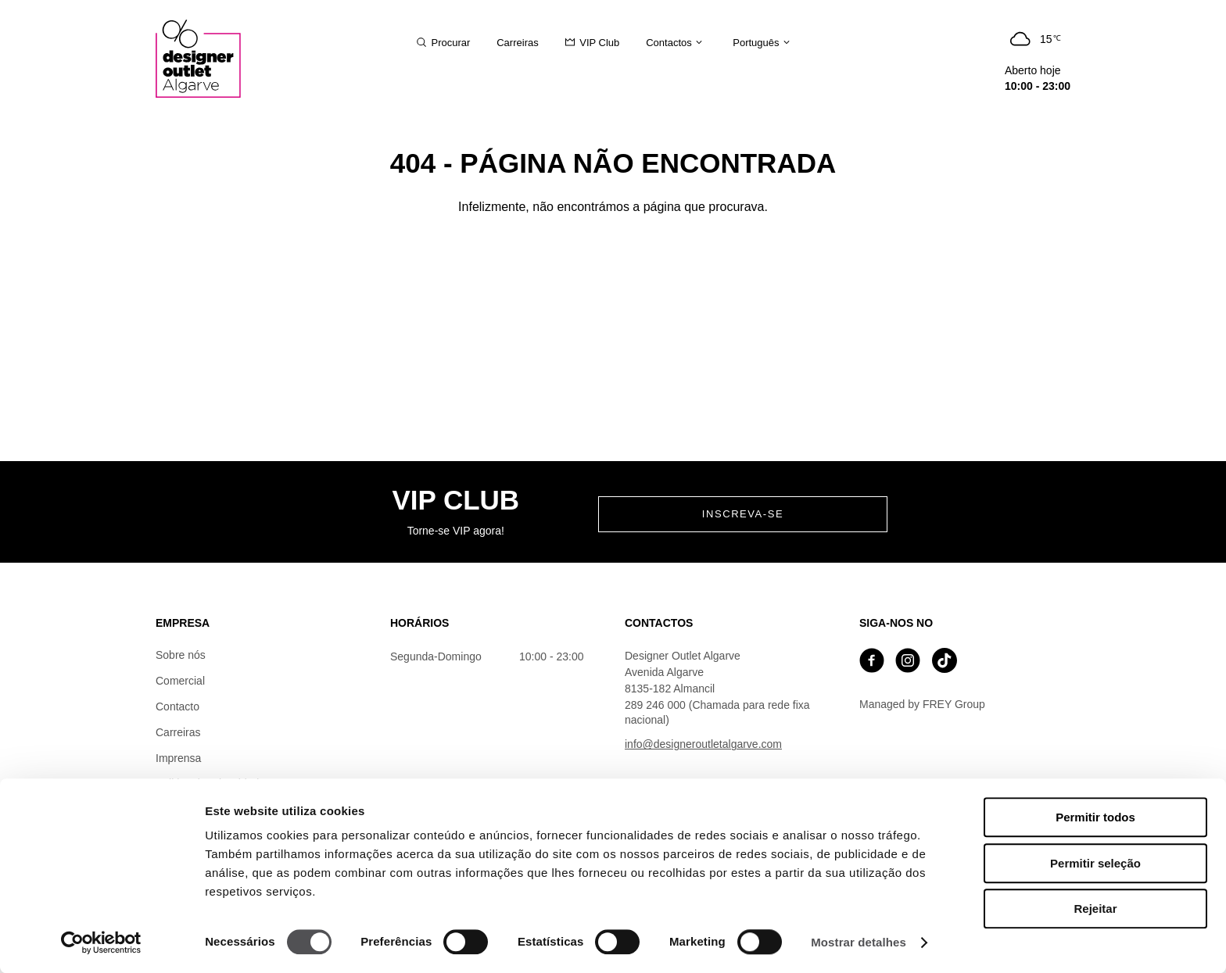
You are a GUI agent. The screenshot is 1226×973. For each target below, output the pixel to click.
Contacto (177, 706)
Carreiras (178, 732)
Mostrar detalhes (858, 942)
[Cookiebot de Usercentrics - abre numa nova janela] (101, 942)
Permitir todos (1095, 817)
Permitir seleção (1095, 863)
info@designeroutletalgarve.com (703, 744)
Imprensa (178, 758)
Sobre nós (181, 655)
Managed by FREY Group (922, 704)
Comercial (180, 680)
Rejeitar (1095, 908)
